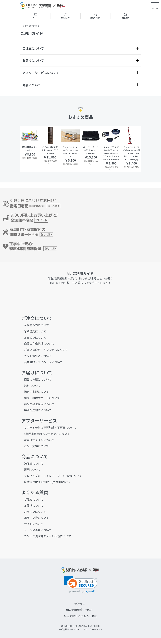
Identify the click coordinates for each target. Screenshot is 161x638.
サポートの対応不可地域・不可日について (50, 427)
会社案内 (79, 604)
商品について (31, 85)
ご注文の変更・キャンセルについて (46, 350)
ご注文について (33, 48)
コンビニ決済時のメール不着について (47, 536)
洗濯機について (33, 463)
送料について (32, 385)
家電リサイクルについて (39, 440)
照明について (32, 469)
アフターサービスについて (40, 72)
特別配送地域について (38, 410)
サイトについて (33, 524)
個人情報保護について (80, 610)
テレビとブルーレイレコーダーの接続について (53, 476)
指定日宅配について (36, 392)
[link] (80, 584)
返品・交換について (36, 446)
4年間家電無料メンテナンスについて (47, 434)
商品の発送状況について (39, 404)
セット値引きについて (38, 356)
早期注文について (35, 331)
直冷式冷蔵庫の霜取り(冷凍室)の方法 (47, 482)
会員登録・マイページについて (43, 362)
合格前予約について (36, 325)
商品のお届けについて (38, 379)
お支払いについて (35, 337)
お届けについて (33, 60)
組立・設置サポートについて (42, 398)
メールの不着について (38, 530)
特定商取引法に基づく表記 (80, 616)
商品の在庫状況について (39, 343)
